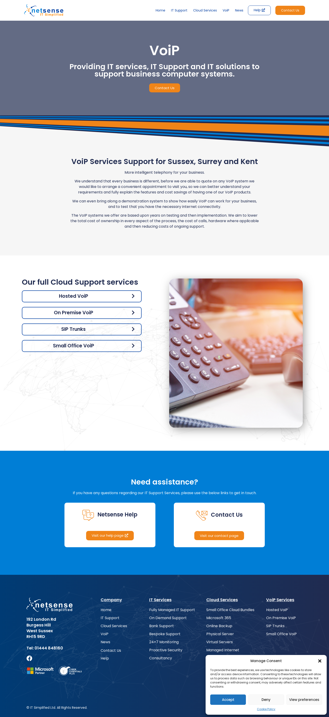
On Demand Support (168, 618)
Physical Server (220, 634)
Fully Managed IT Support (172, 610)
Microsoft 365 (218, 618)
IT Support (179, 10)
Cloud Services (205, 10)
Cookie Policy (266, 709)
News (239, 10)
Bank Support (161, 626)
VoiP (226, 10)
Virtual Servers (219, 642)
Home (160, 10)
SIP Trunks (275, 626)
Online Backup (219, 626)
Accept (228, 699)
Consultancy (160, 658)
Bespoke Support (165, 634)
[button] (319, 661)
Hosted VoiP (277, 610)
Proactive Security (165, 650)
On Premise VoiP (281, 618)
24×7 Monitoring (164, 642)
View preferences (304, 699)
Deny (266, 699)
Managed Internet (222, 650)
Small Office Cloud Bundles (230, 610)
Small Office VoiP (281, 634)
